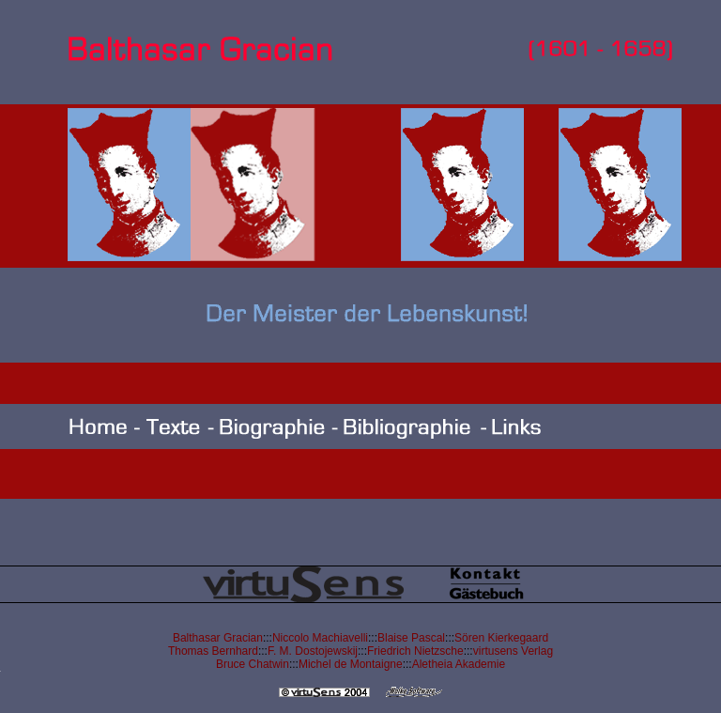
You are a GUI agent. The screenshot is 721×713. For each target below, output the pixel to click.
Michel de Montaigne (351, 664)
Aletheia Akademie (458, 664)
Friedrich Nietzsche (415, 651)
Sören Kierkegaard (501, 637)
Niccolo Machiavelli (320, 637)
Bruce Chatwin (252, 664)
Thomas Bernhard (213, 651)
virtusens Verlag (513, 651)
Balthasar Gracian (218, 637)
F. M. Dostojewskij (313, 651)
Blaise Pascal (411, 637)
